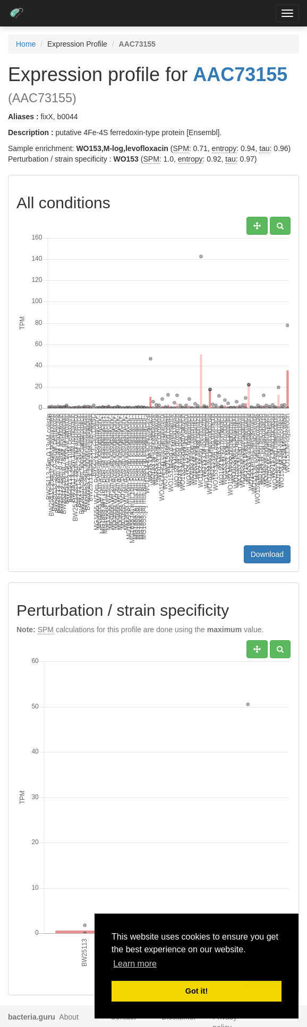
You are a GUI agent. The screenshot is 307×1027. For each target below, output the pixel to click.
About (69, 1017)
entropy (224, 148)
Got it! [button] (196, 991)
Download (267, 554)
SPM (181, 148)
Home (26, 44)
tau (264, 148)
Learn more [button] (135, 963)
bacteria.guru (31, 1017)
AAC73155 (240, 74)
